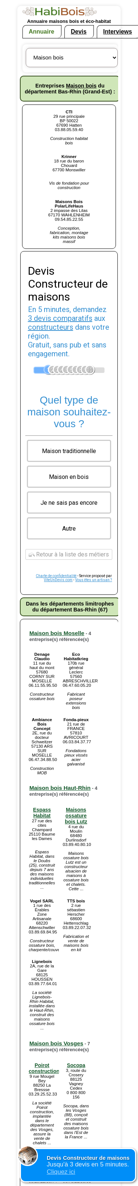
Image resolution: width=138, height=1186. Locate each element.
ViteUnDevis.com (58, 580)
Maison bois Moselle (56, 633)
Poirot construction (44, 1068)
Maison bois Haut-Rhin (60, 788)
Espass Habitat (42, 813)
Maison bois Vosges (56, 1043)
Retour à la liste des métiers (69, 554)
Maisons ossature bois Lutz (76, 816)
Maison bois (81, 86)
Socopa (76, 1065)
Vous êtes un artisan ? (93, 580)
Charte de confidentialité (56, 576)
